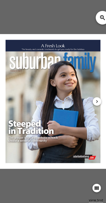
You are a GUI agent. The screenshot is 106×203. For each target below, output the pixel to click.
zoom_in (102, 17)
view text (96, 200)
